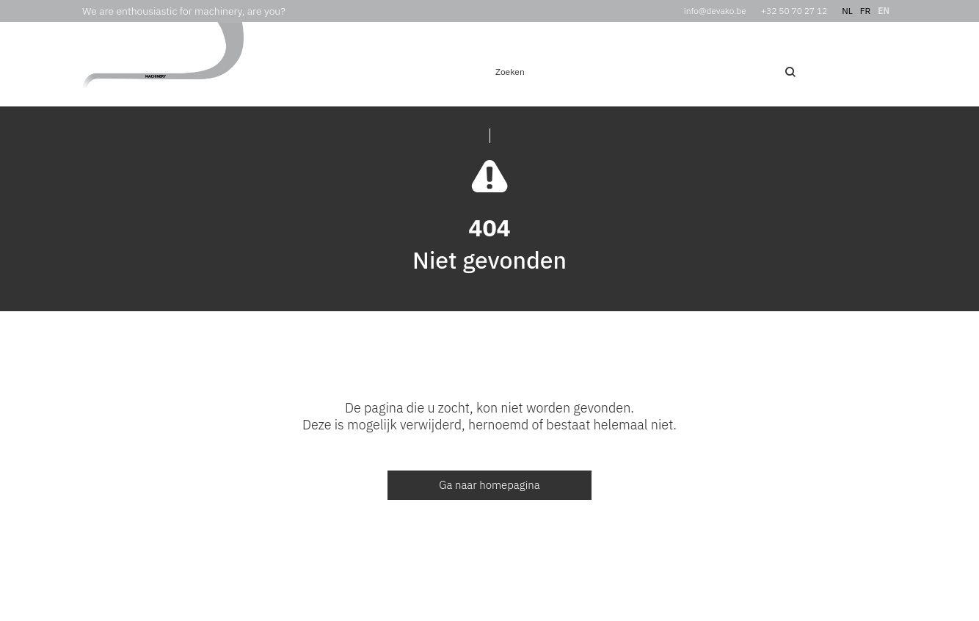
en (883, 10)
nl (847, 10)
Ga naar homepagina (489, 485)
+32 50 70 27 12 (794, 10)
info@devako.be (715, 10)
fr (865, 10)
